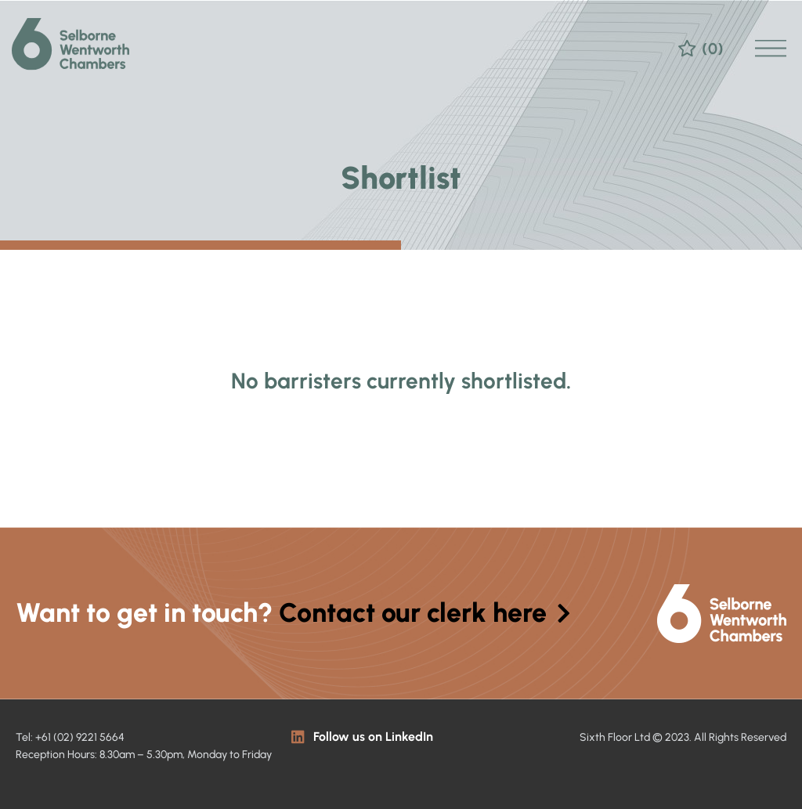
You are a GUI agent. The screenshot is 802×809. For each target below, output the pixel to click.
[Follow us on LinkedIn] (298, 736)
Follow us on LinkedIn (373, 736)
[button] (770, 37)
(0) (713, 37)
